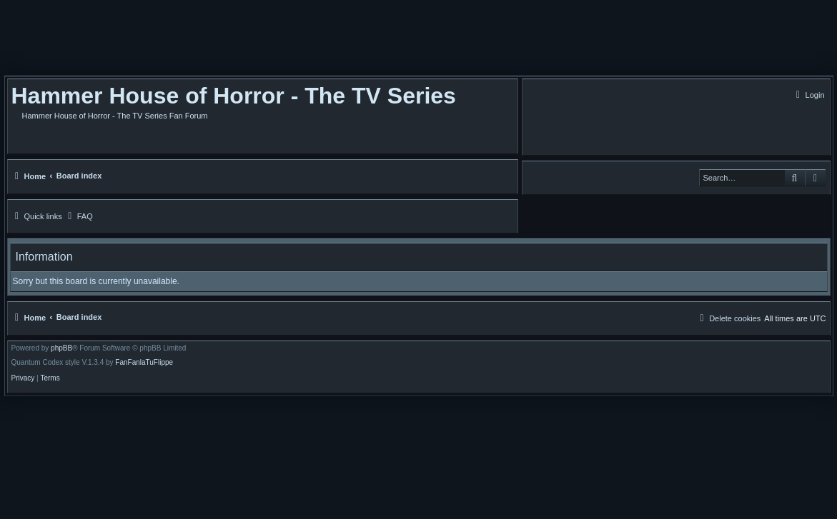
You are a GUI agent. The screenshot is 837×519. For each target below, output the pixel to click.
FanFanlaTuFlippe (144, 362)
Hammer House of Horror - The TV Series (233, 96)
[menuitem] (809, 95)
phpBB (61, 348)
